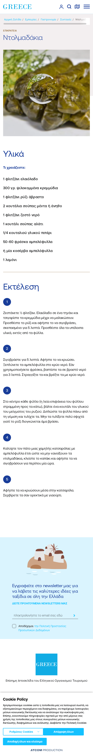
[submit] (74, 615)
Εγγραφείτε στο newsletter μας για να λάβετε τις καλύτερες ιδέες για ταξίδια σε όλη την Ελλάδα (45, 591)
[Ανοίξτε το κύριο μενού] (86, 6)
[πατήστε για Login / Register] (61, 7)
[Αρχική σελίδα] (12, 19)
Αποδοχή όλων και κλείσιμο (24, 741)
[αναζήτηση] (69, 7)
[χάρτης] (77, 7)
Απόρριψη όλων (64, 731)
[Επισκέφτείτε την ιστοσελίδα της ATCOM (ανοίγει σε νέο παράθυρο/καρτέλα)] (46, 750)
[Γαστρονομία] (48, 19)
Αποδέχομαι (39, 628)
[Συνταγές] (66, 19)
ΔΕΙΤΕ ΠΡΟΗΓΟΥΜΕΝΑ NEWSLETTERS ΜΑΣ (39, 603)
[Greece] (17, 7)
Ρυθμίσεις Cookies (21, 731)
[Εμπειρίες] (31, 19)
